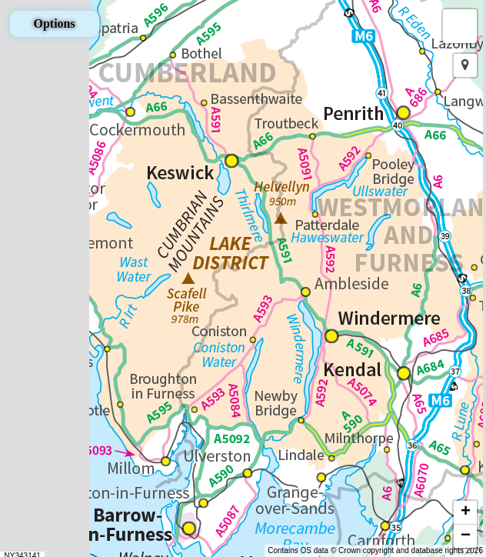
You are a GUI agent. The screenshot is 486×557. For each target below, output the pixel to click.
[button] (460, 26)
